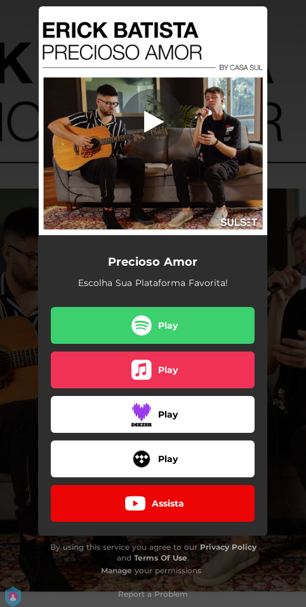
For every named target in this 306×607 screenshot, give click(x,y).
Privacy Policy (228, 547)
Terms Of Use (160, 558)
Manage (116, 570)
